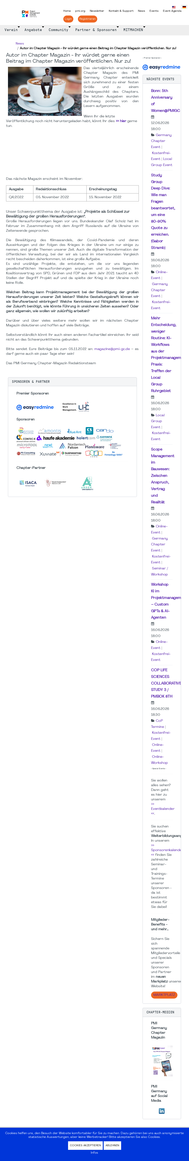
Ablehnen (112, 1145)
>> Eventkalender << (163, 809)
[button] (72, 381)
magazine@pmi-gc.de (112, 349)
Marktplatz (164, 995)
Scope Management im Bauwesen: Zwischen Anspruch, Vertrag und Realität (163, 476)
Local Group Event (158, 421)
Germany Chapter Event (161, 141)
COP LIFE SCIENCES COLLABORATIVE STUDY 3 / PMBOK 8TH (166, 683)
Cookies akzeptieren (85, 1145)
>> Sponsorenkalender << (167, 850)
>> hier (121, 121)
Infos (94, 1152)
